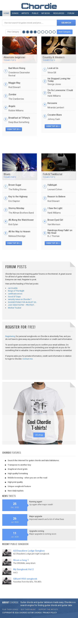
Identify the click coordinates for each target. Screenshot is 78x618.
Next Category (65, 32)
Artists (25, 13)
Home (6, 13)
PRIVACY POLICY (50, 613)
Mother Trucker (14, 308)
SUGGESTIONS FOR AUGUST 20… (22, 302)
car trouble (12, 288)
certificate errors (15, 294)
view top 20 (13, 129)
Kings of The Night (16, 291)
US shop (39, 435)
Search (66, 22)
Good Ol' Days (14, 296)
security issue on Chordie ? (20, 299)
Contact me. (28, 359)
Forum (71, 13)
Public (35, 13)
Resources (58, 13)
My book (45, 13)
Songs (15, 13)
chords (37, 613)
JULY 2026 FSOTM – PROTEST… (21, 305)
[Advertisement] (39, 143)
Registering (10, 336)
